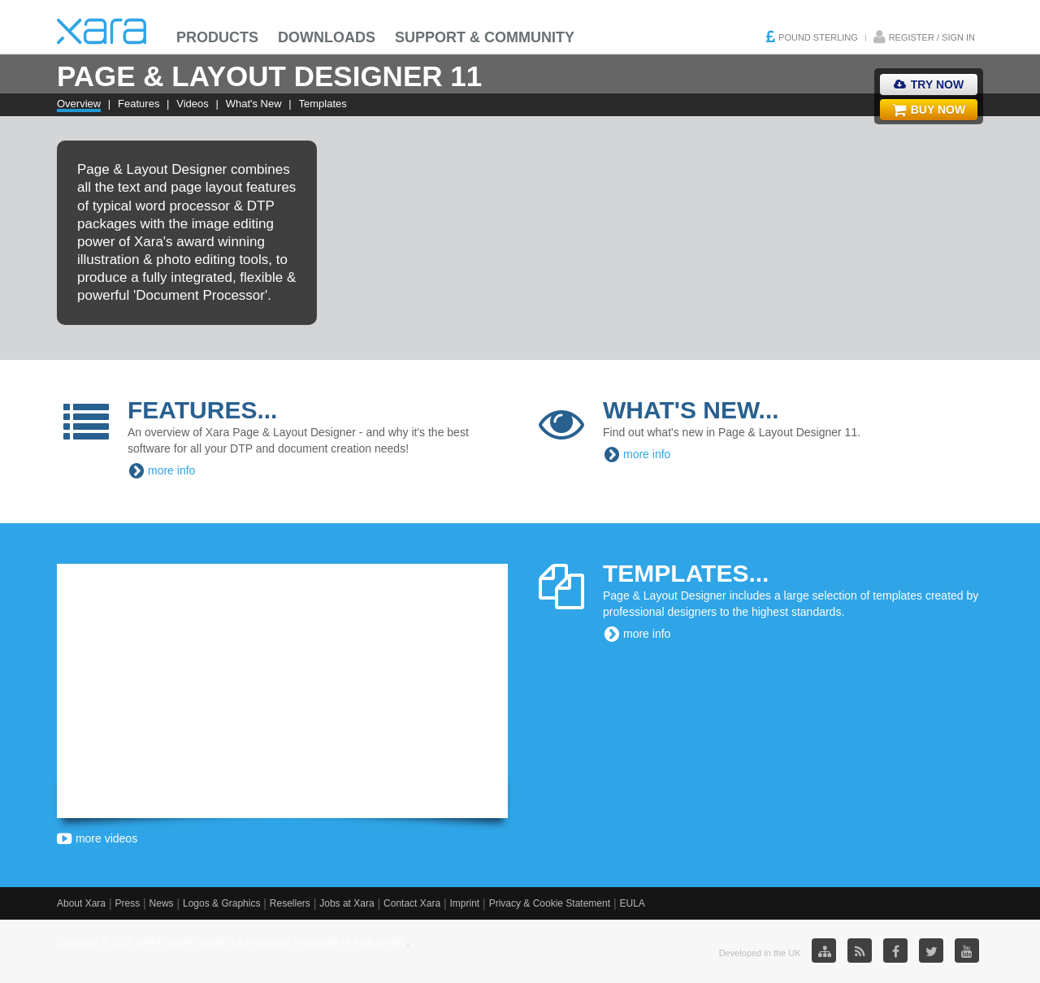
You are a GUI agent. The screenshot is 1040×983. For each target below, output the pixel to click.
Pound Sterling (818, 37)
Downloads (326, 37)
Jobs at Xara (346, 903)
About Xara (81, 903)
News (162, 903)
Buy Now (928, 109)
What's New (254, 103)
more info (171, 470)
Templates (323, 103)
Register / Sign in (932, 37)
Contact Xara (412, 903)
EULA (631, 903)
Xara (101, 31)
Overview (79, 103)
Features (138, 103)
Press (127, 903)
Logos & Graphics (221, 903)
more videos (97, 838)
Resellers (290, 903)
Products (217, 37)
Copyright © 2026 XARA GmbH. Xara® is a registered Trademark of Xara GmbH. (232, 942)
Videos (192, 103)
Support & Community (484, 37)
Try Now (929, 84)
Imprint (465, 903)
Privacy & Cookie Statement (549, 903)
